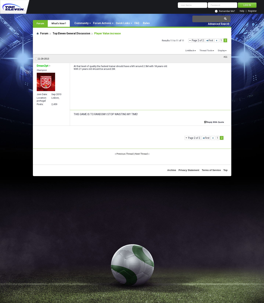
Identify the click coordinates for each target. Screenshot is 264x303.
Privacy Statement (189, 170)
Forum (40, 23)
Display (221, 50)
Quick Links (123, 23)
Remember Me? (227, 11)
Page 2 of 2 (198, 40)
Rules (146, 23)
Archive (171, 170)
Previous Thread (124, 153)
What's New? (58, 23)
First (209, 40)
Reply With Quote (214, 121)
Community (81, 23)
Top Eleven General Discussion (71, 33)
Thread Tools (206, 50)
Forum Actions (102, 23)
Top (225, 170)
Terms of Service (211, 170)
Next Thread (141, 153)
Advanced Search (218, 23)
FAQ (136, 23)
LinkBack (189, 50)
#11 (225, 57)
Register (252, 11)
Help (242, 11)
